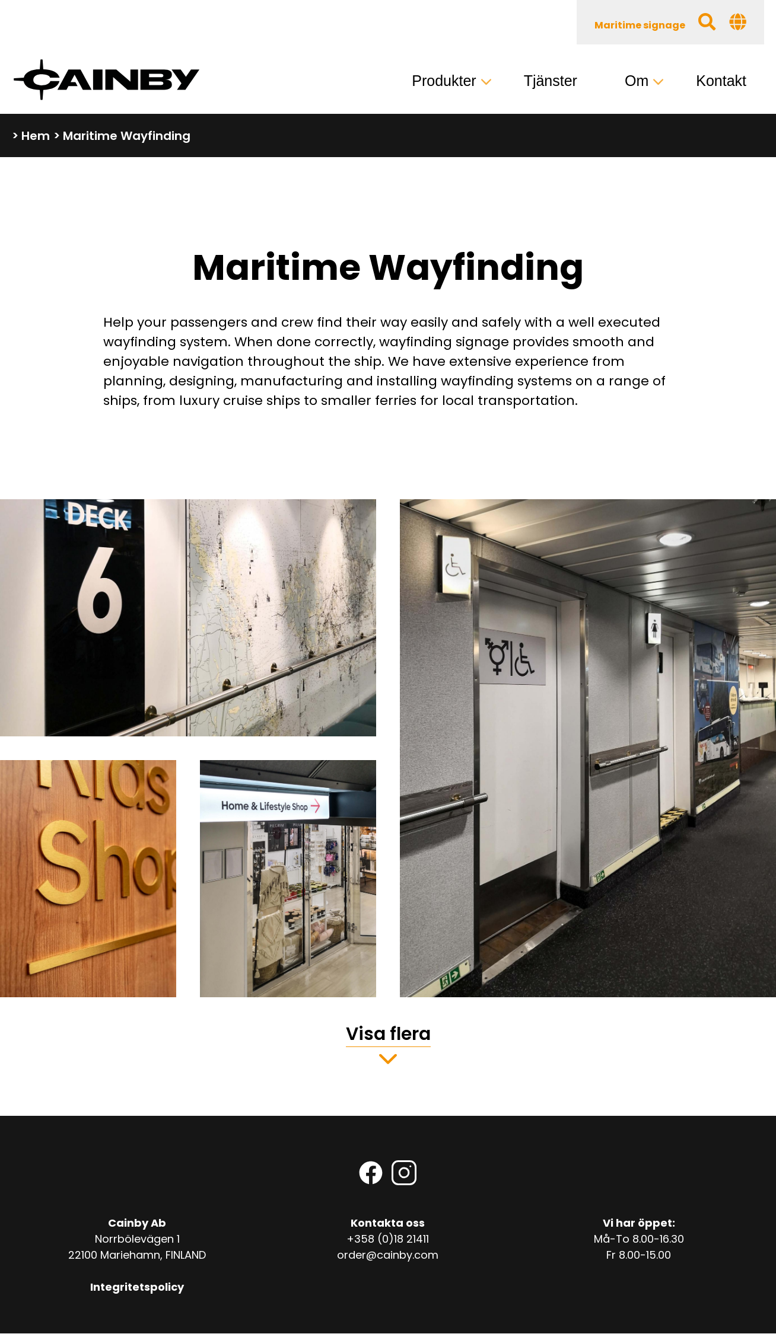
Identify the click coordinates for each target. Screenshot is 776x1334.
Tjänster (550, 80)
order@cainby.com (387, 1254)
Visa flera (388, 1034)
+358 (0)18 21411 (387, 1238)
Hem (35, 135)
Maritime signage (639, 25)
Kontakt (721, 80)
